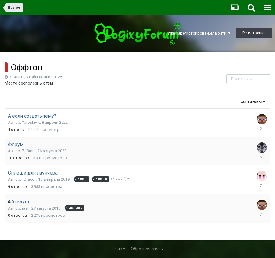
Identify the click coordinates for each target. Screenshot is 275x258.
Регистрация (254, 33)
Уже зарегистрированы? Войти (198, 33)
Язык (118, 248)
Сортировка (253, 102)
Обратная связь (147, 248)
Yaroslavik (31, 122)
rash (26, 208)
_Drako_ (29, 179)
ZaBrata (29, 151)
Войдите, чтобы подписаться (36, 77)
